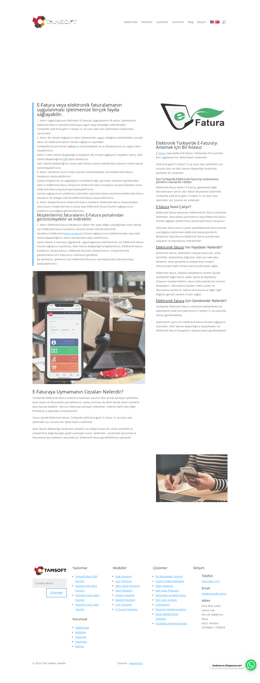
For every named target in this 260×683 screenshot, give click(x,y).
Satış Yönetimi (124, 590)
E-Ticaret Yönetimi (126, 609)
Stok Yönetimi (123, 576)
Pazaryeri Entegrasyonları (170, 609)
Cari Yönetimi (123, 581)
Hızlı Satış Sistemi (166, 600)
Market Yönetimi (125, 600)
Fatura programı (73, 233)
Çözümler (162, 22)
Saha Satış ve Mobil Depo (170, 595)
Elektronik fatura (170, 247)
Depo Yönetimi (164, 586)
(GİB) (65, 159)
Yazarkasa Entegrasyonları (171, 623)
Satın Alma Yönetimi (127, 586)
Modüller (147, 22)
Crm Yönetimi (123, 604)
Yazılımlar (178, 22)
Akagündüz (136, 663)
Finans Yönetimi (125, 595)
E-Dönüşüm (162, 604)
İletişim (201, 22)
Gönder (56, 592)
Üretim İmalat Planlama (169, 581)
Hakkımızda (131, 22)
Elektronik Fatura (170, 300)
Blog (190, 22)
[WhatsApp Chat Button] (251, 665)
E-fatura (161, 153)
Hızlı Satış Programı (167, 590)
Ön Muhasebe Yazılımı (169, 576)
